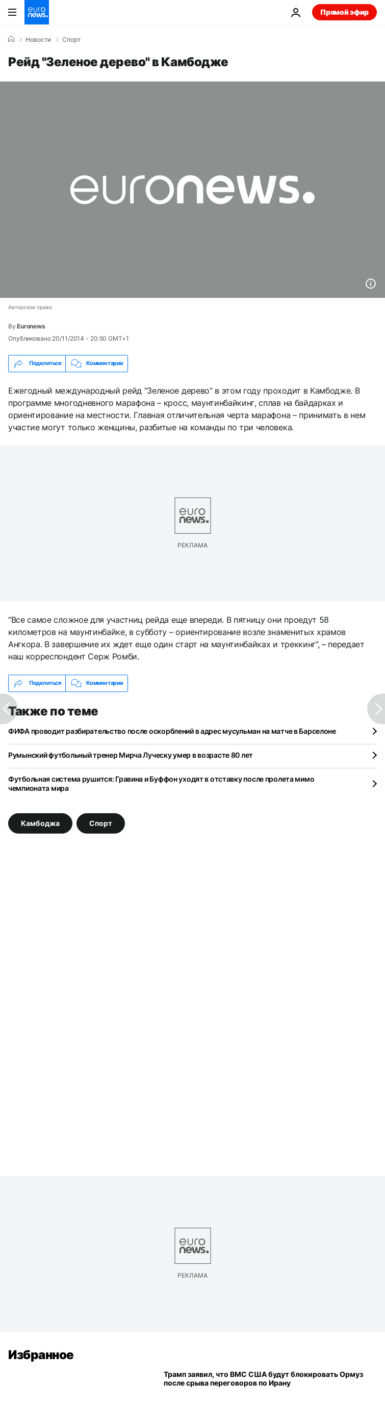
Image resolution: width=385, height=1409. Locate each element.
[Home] (11, 39)
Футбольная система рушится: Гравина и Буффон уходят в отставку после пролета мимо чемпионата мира (161, 783)
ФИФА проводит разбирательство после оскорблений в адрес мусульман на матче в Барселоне (172, 731)
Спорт (71, 40)
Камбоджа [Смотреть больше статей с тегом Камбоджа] (40, 822)
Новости (38, 40)
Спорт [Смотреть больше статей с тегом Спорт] (100, 822)
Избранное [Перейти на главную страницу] (41, 1354)
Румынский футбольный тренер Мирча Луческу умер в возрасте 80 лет (130, 755)
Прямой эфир (344, 12)
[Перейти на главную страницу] (36, 12)
